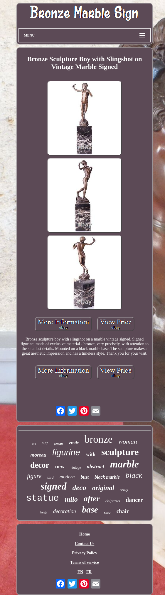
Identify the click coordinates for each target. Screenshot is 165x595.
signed (54, 486)
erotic (74, 443)
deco (79, 488)
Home (84, 534)
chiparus (112, 501)
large (43, 512)
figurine (66, 452)
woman (127, 441)
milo (71, 499)
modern (67, 477)
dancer (134, 500)
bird (50, 477)
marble (124, 464)
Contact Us (85, 543)
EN (80, 572)
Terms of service (84, 562)
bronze (98, 439)
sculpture (120, 452)
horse (107, 513)
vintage (75, 467)
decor (39, 465)
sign (45, 443)
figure (34, 476)
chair (123, 511)
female (58, 443)
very (124, 489)
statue (42, 498)
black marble (107, 477)
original (103, 488)
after (92, 498)
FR (89, 572)
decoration (64, 511)
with (90, 454)
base (90, 509)
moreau (38, 454)
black (134, 475)
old (34, 443)
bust (84, 477)
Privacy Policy (84, 553)
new (60, 466)
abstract (95, 467)
